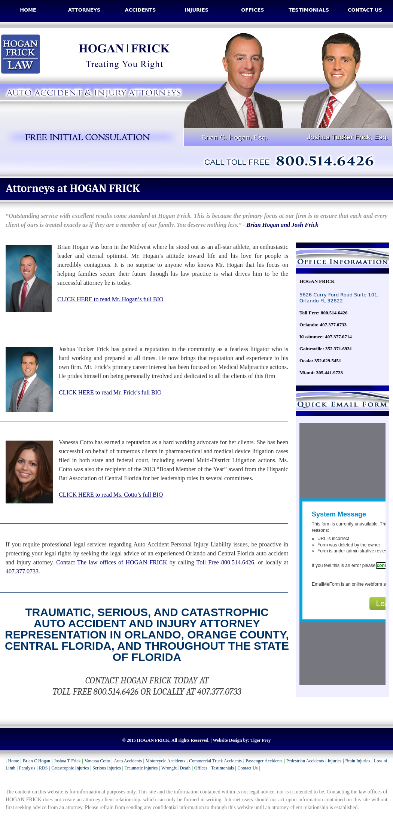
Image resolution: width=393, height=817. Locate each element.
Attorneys (84, 10)
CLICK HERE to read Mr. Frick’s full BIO (110, 392)
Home (28, 10)
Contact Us (365, 10)
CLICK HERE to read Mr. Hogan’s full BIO (110, 299)
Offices (252, 10)
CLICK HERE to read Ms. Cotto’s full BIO (111, 494)
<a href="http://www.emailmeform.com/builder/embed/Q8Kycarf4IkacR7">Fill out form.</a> (342, 554)
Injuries (196, 10)
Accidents (140, 10)
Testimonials (309, 10)
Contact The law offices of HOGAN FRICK (111, 562)
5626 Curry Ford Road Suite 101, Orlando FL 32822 (339, 298)
